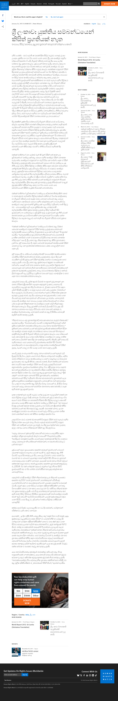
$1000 (27, 595)
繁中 (22, 4)
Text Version (7, 680)
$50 (18, 590)
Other (36, 595)
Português (51, 4)
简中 (18, 4)
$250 (35, 590)
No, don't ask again (57, 17)
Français (33, 4)
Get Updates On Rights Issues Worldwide (23, 670)
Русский (58, 4)
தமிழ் (103, 24)
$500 (18, 595)
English (27, 4)
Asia (27, 614)
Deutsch (39, 4)
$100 (27, 590)
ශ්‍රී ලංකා (32, 614)
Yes (47, 17)
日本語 (45, 4)
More (70, 4)
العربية (13, 4)
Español (64, 4)
